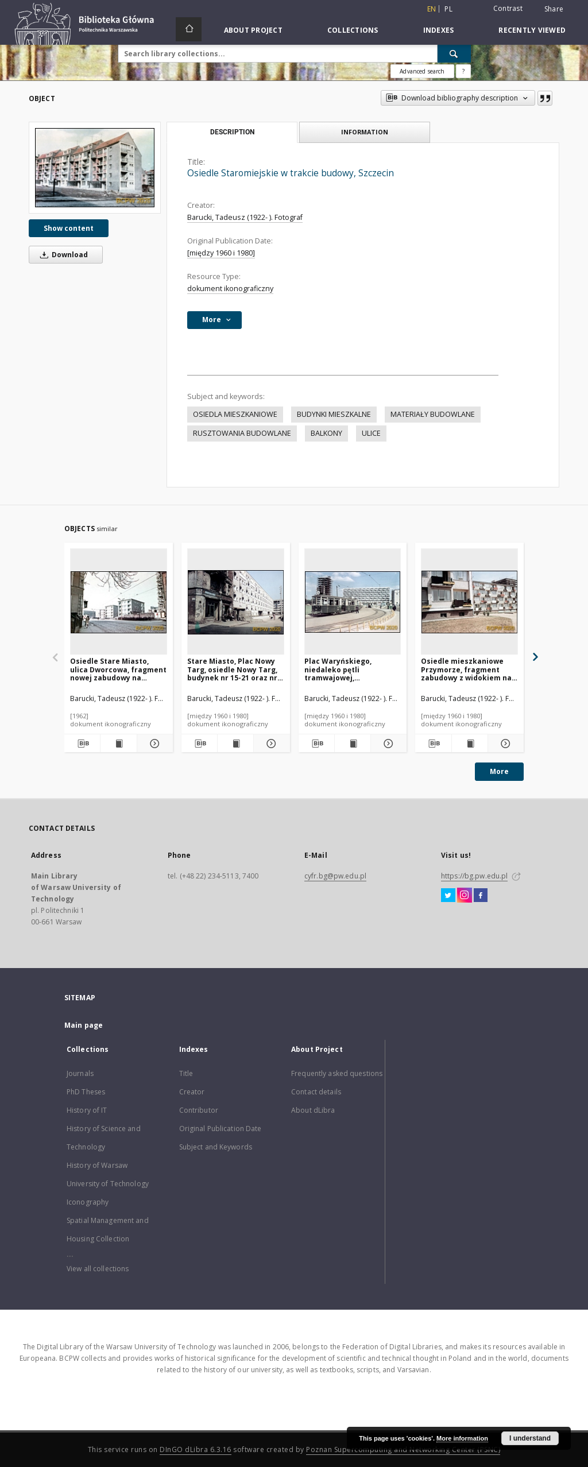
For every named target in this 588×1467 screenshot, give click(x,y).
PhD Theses (86, 1092)
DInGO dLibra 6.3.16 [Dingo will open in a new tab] (195, 1449)
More (499, 771)
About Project (253, 30)
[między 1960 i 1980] (221, 253)
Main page (83, 1025)
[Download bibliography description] (82, 743)
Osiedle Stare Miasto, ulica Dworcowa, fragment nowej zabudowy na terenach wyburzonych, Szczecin (118, 669)
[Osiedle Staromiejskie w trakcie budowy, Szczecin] (94, 167)
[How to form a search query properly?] (463, 71)
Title (186, 1073)
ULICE (371, 433)
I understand (530, 1438)
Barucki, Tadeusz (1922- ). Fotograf (245, 217)
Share (553, 9)
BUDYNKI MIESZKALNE (334, 414)
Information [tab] (364, 131)
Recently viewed (532, 30)
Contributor (198, 1110)
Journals (80, 1073)
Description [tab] (232, 132)
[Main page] (189, 29)
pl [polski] (448, 9)
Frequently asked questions (336, 1073)
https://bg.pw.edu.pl (474, 876)
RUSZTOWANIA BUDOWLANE (242, 433)
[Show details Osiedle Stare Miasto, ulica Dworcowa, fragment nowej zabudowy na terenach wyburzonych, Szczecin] (153, 743)
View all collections (98, 1269)
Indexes (438, 30)
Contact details (316, 1092)
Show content (69, 228)
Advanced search (422, 71)
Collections (352, 30)
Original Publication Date (220, 1128)
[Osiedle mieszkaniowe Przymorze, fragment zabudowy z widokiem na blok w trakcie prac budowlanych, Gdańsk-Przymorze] (469, 602)
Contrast (508, 8)
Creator (192, 1092)
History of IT (87, 1110)
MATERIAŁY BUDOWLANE (432, 414)
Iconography (88, 1202)
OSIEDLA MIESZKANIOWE (235, 414)
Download (62, 254)
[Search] (454, 53)
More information (462, 1438)
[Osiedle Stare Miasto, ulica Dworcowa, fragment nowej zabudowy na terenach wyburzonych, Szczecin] (119, 602)
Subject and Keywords (215, 1147)
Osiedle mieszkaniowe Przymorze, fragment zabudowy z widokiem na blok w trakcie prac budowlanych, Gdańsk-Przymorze (466, 669)
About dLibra (313, 1110)
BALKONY (326, 433)
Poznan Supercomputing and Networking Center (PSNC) (403, 1449)
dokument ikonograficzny (230, 288)
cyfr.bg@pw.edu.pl (335, 876)
